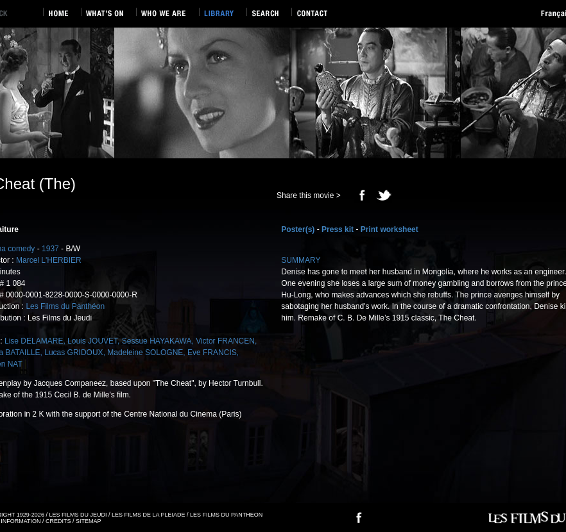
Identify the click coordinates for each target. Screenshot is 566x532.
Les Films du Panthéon (65, 306)
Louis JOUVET (92, 341)
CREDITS (58, 521)
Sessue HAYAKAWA (157, 341)
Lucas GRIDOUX (73, 352)
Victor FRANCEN (225, 341)
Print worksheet (389, 229)
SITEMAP (88, 521)
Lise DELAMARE (33, 341)
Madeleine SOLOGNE (145, 352)
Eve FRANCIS (212, 352)
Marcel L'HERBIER (48, 260)
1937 (50, 248)
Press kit (338, 229)
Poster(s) (297, 229)
